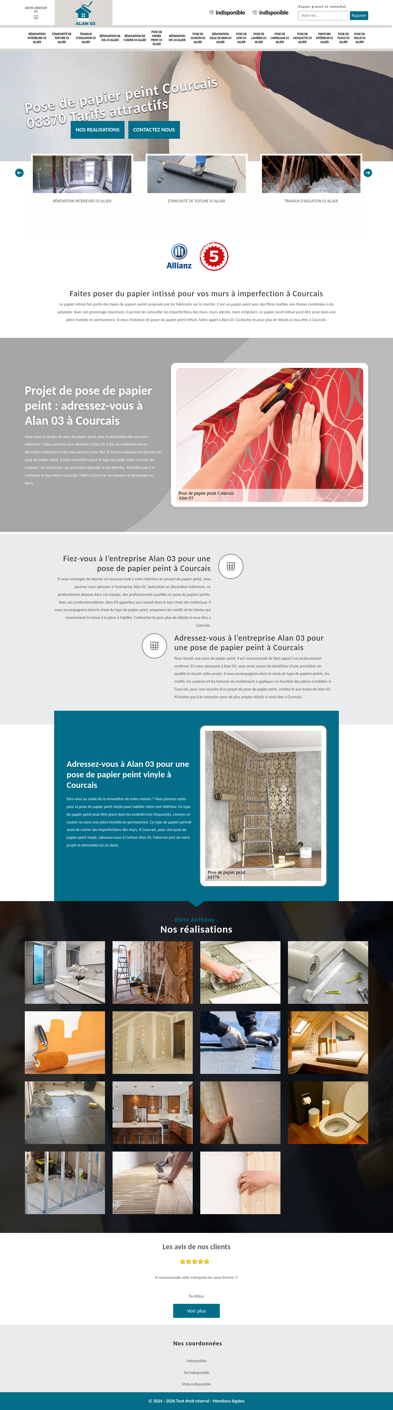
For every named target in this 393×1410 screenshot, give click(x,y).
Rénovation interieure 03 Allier (37, 38)
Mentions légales (229, 1401)
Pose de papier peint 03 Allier (156, 38)
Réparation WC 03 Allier (177, 38)
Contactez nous (154, 129)
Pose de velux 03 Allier (359, 38)
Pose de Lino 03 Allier (241, 38)
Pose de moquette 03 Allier (302, 38)
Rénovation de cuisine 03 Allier (135, 38)
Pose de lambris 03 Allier (258, 38)
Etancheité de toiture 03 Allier (61, 38)
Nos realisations (97, 129)
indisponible (227, 12)
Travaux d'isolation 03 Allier (85, 38)
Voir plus (196, 1311)
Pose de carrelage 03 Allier (279, 38)
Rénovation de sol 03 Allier (110, 38)
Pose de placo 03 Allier (343, 38)
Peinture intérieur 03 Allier (324, 38)
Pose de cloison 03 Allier (197, 38)
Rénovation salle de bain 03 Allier (220, 38)
